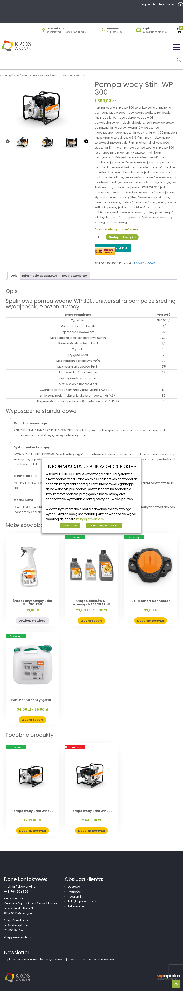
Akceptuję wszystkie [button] (104, 525)
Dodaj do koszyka (122, 237)
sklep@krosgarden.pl (154, 32)
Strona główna (9, 75)
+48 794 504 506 (16, 892)
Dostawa (74, 887)
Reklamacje (76, 906)
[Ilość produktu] (100, 237)
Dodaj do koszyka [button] (150, 621)
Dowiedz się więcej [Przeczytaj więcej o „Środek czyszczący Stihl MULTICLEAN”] (32, 621)
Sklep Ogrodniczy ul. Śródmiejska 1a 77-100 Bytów (16, 925)
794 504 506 (114, 32)
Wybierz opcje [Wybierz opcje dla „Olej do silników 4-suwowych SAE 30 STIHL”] (91, 621)
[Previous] (8, 141)
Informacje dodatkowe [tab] (39, 276)
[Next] (86, 141)
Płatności (74, 892)
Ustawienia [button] (70, 525)
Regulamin (75, 896)
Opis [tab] (13, 276)
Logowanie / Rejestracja (157, 4)
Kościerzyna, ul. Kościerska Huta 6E (67, 32)
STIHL (24, 75)
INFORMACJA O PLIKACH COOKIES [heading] (91, 467)
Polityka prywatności (82, 901)
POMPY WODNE (39, 75)
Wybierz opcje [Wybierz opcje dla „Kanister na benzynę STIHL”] (32, 720)
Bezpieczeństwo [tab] (74, 276)
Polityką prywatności (90, 519)
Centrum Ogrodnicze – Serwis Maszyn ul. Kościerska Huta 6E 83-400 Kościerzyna (30, 908)
